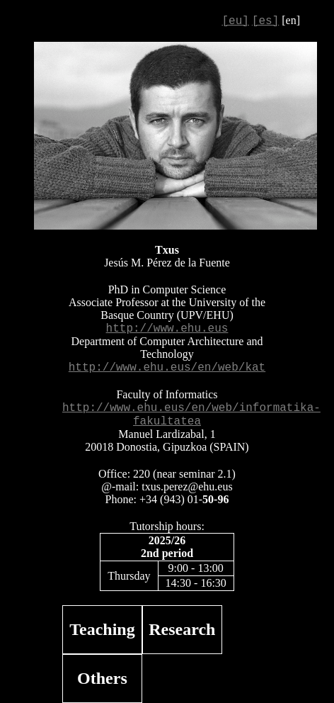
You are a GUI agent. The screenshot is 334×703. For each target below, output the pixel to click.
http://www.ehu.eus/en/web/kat (167, 367)
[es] (265, 21)
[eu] (234, 21)
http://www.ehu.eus (167, 328)
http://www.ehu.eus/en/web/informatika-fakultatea (191, 415)
